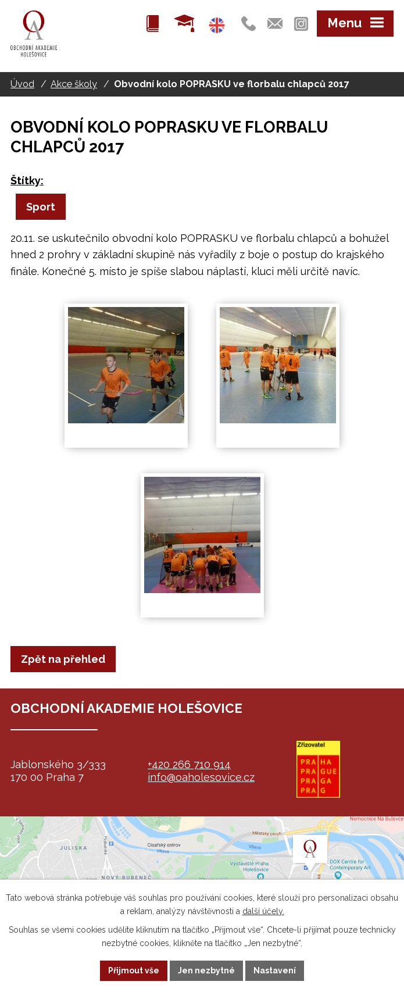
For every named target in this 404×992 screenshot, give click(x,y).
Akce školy (74, 84)
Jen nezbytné (206, 970)
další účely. (263, 911)
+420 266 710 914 (189, 764)
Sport (40, 207)
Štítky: (27, 180)
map (202, 874)
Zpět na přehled (63, 659)
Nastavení (274, 970)
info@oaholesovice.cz (201, 777)
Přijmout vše (133, 970)
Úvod (22, 84)
